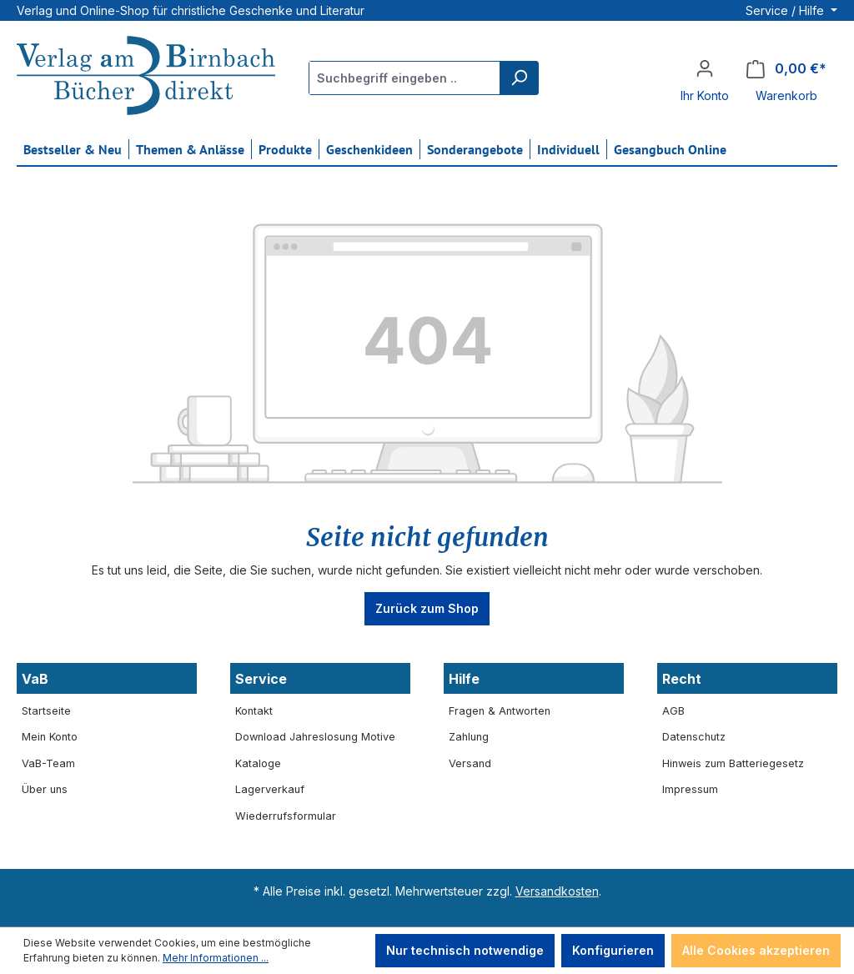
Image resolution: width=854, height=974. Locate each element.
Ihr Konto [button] (705, 95)
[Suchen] (519, 78)
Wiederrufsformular (285, 816)
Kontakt (254, 711)
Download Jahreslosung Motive (315, 736)
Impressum (690, 789)
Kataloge (258, 763)
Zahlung (469, 736)
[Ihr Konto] (705, 68)
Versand (470, 763)
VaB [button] (35, 678)
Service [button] (261, 678)
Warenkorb (786, 95)
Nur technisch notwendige (465, 950)
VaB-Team (48, 763)
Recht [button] (681, 678)
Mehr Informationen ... (216, 957)
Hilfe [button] (464, 678)
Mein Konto (50, 736)
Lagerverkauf (269, 789)
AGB (673, 711)
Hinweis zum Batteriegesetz (733, 763)
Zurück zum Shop (427, 608)
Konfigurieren (613, 950)
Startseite (46, 711)
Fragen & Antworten (499, 711)
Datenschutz (694, 736)
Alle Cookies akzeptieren (756, 950)
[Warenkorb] (786, 69)
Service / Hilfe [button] (786, 10)
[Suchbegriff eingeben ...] (404, 78)
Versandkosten (557, 891)
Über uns (45, 789)
